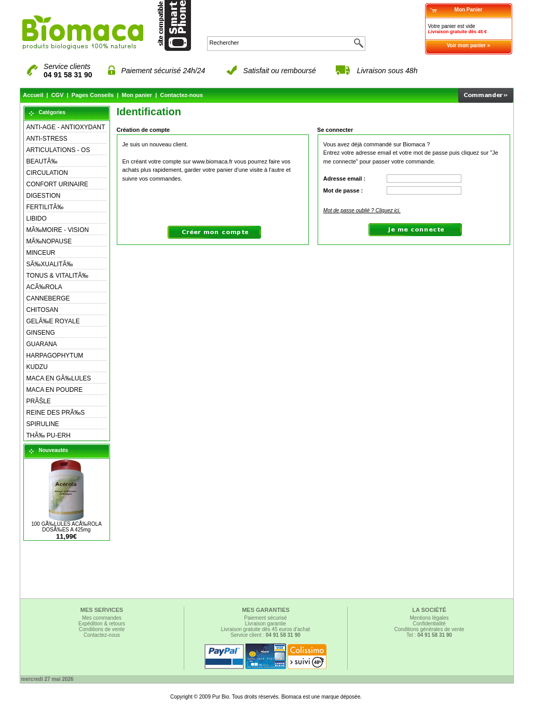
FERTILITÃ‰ (45, 207)
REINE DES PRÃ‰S (55, 412)
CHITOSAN (42, 309)
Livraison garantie (265, 623)
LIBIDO (36, 218)
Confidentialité (429, 623)
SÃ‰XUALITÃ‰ (49, 264)
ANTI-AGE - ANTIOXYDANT (65, 127)
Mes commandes (101, 618)
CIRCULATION (47, 172)
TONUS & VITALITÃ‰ (57, 275)
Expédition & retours (101, 623)
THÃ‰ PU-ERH (48, 435)
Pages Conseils (93, 95)
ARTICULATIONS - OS (58, 150)
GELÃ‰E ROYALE (53, 321)
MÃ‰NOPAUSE (49, 241)
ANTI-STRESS (46, 138)
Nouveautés (54, 450)
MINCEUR (41, 252)
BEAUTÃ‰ (42, 161)
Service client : (265, 635)
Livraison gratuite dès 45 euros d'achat (265, 629)
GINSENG (40, 332)
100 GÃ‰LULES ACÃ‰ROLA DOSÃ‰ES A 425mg (66, 526)
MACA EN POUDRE (54, 389)
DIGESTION (43, 195)
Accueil (33, 95)
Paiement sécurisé (265, 618)
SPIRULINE (42, 424)
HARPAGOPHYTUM (55, 355)
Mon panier (136, 95)
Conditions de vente (102, 629)
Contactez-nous (181, 95)
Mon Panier (469, 9)
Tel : (429, 635)
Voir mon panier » (468, 45)
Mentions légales (428, 618)
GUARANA (41, 344)
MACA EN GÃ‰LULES (58, 378)
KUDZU (37, 367)
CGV (57, 95)
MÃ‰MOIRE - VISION (57, 230)
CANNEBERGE (48, 298)
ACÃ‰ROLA (44, 287)
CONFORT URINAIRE (57, 184)
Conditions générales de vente (429, 629)
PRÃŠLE (38, 401)
